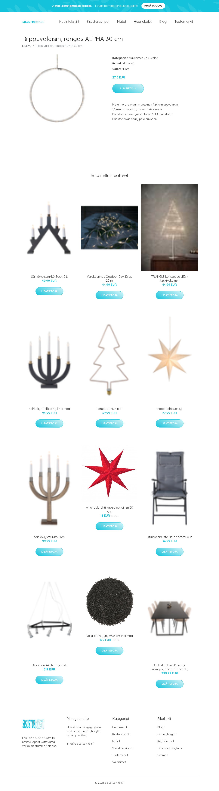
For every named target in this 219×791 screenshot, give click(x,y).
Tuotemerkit (183, 22)
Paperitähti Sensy (169, 410)
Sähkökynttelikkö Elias (49, 539)
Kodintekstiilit (69, 22)
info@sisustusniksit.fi (80, 745)
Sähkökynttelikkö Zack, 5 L (49, 278)
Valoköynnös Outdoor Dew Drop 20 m (109, 280)
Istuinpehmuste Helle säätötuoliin (169, 539)
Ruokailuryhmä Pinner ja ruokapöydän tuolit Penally (169, 669)
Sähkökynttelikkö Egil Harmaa (49, 410)
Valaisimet (136, 60)
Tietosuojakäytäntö (170, 750)
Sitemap (162, 757)
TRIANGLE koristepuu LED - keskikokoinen (169, 280)
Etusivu (26, 47)
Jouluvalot (151, 60)
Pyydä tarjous (153, 5)
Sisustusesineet (98, 22)
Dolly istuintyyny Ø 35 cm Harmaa (109, 638)
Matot (121, 22)
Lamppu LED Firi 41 (109, 410)
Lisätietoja (128, 90)
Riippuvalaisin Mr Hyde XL (49, 667)
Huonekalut (143, 22)
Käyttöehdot (165, 743)
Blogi (163, 22)
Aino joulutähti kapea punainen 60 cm (109, 511)
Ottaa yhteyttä (166, 736)
